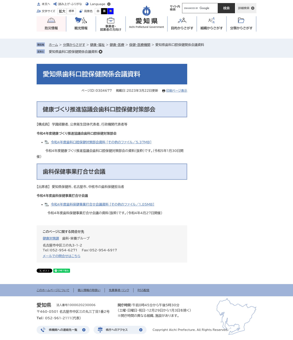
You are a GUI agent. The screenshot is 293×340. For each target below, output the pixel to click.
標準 (71, 11)
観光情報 (80, 28)
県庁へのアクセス (117, 329)
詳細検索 (243, 8)
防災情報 (51, 28)
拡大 (62, 11)
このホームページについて (53, 290)
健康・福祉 (97, 44)
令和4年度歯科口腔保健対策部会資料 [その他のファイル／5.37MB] (101, 142)
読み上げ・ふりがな (70, 4)
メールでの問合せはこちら (61, 256)
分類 (241, 28)
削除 (100, 51)
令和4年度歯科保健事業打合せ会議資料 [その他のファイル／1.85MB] (102, 204)
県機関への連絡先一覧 (63, 329)
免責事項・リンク (119, 290)
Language (97, 4)
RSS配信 (144, 290)
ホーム (53, 44)
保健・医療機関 (139, 44)
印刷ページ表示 (176, 90)
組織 (211, 28)
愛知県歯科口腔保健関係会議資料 (73, 51)
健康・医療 (117, 44)
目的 (182, 28)
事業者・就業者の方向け (110, 28)
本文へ (46, 4)
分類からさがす (74, 44)
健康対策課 (51, 238)
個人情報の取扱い (89, 290)
